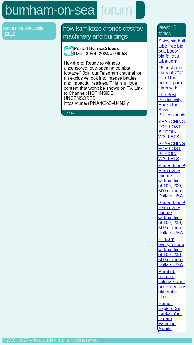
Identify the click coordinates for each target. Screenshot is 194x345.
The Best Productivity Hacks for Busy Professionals (171, 104)
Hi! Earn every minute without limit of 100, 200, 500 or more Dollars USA (171, 252)
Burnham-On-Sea (49, 10)
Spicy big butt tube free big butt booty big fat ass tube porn (171, 51)
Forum (116, 10)
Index (69, 113)
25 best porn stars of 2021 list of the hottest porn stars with (171, 77)
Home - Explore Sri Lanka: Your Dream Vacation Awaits (170, 316)
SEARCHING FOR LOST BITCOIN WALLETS (171, 129)
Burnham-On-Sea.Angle (23, 28)
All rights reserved (81, 340)
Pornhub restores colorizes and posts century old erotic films (171, 284)
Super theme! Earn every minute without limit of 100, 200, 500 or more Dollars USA (171, 180)
